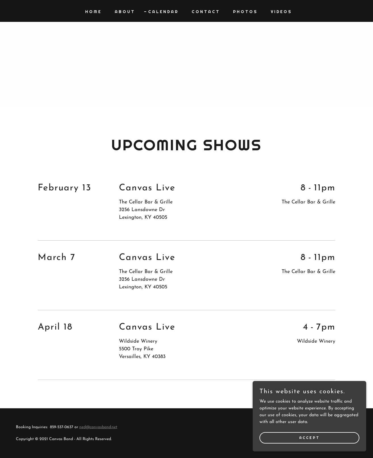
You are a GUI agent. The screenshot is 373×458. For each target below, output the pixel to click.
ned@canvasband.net (98, 427)
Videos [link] (281, 11)
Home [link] (93, 11)
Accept (309, 437)
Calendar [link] (163, 11)
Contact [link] (206, 11)
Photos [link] (245, 11)
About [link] (125, 11)
